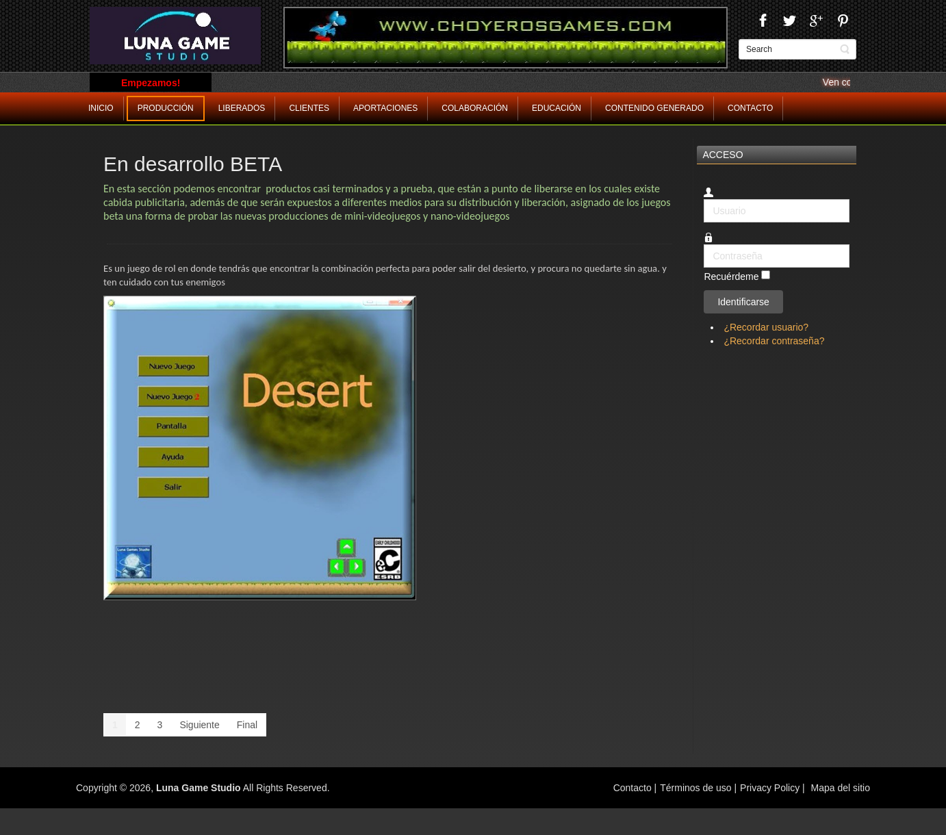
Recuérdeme (731, 276)
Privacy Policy (770, 787)
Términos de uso (695, 787)
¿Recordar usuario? (766, 327)
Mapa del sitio (840, 787)
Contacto (633, 787)
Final (247, 724)
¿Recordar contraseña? (774, 340)
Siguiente (199, 724)
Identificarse (743, 301)
